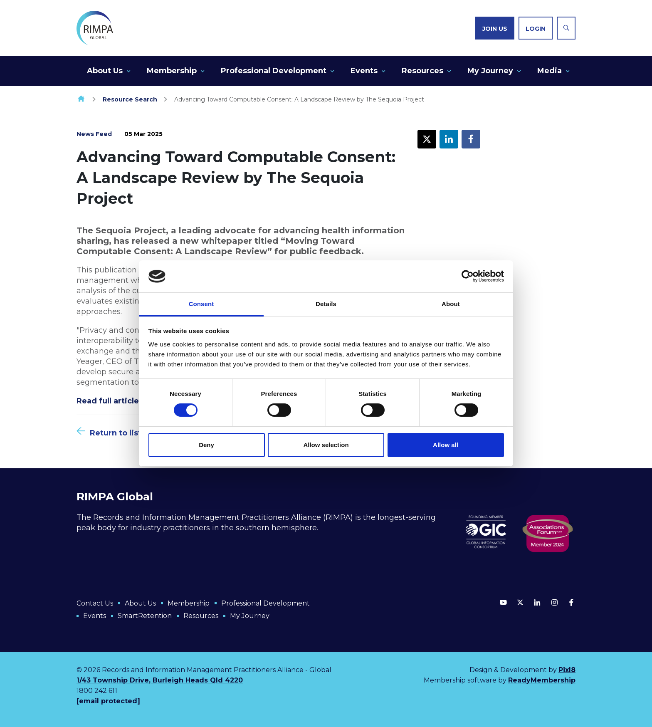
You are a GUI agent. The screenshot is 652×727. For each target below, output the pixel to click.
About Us (105, 70)
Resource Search (130, 99)
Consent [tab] (201, 303)
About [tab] (451, 303)
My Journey (490, 70)
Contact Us (95, 603)
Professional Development (273, 70)
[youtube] (503, 602)
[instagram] (554, 602)
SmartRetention (145, 616)
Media (549, 70)
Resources (422, 70)
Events (364, 70)
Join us (494, 28)
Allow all (445, 444)
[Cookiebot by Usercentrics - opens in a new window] (467, 276)
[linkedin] (537, 602)
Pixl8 (566, 670)
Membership (172, 70)
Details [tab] (326, 303)
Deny (206, 444)
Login (536, 28)
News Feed (94, 134)
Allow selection (325, 444)
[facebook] (571, 602)
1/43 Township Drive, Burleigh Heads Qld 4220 (160, 680)
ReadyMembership (541, 680)
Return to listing (122, 433)
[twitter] (520, 602)
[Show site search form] (566, 28)
